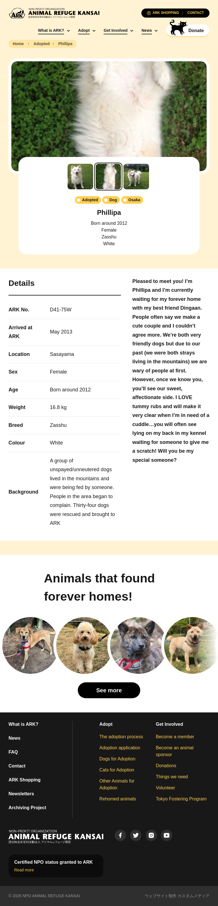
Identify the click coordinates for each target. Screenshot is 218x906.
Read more (24, 870)
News (147, 30)
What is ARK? (51, 30)
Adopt (83, 30)
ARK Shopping (25, 779)
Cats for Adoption (116, 769)
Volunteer (165, 787)
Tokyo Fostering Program (181, 798)
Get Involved (115, 30)
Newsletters (21, 793)
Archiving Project (27, 807)
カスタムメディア (193, 896)
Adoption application (119, 747)
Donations (166, 765)
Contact (17, 766)
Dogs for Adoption (117, 758)
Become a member (175, 736)
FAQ (13, 752)
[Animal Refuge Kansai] (54, 13)
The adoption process (121, 736)
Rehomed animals (117, 798)
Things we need (172, 776)
